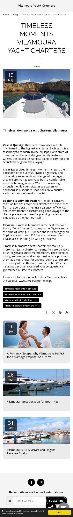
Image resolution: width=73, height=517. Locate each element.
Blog (15, 14)
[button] (4, 6)
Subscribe (56, 501)
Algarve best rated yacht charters (22, 305)
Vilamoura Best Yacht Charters (21, 299)
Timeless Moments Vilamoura (20, 288)
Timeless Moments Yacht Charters (23, 294)
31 (11, 424)
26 (11, 328)
